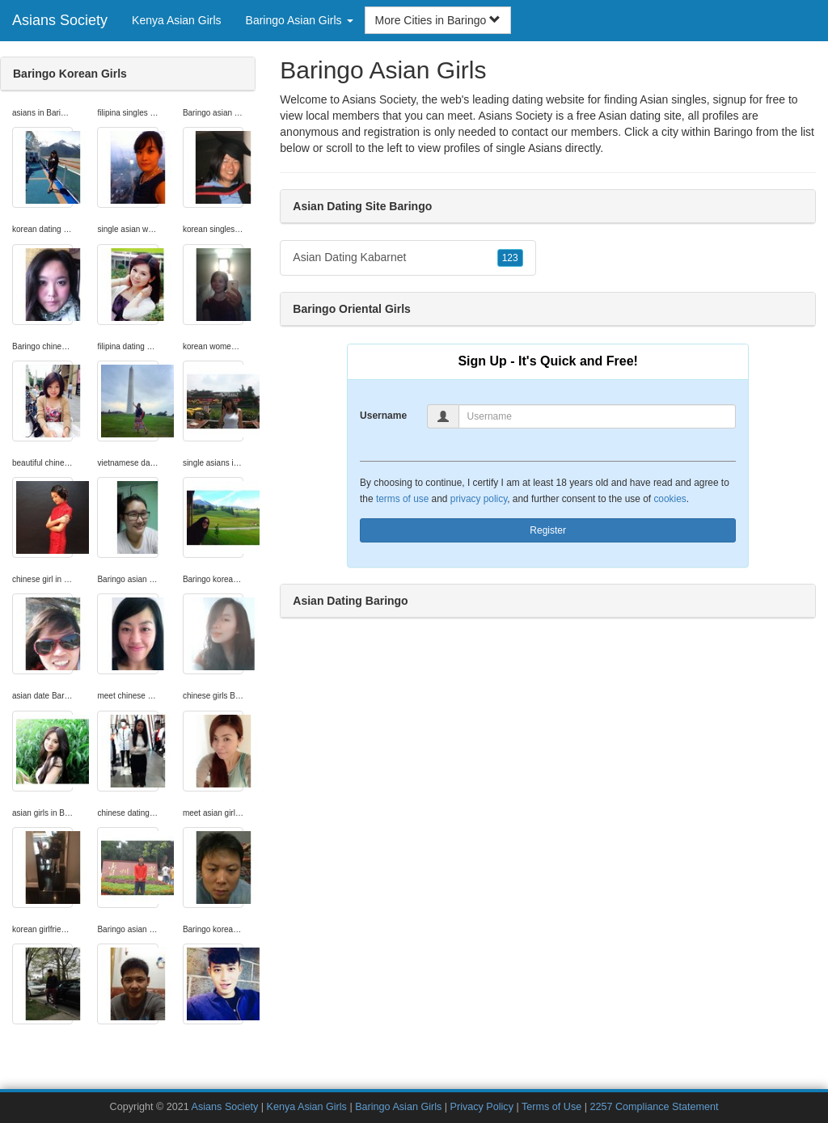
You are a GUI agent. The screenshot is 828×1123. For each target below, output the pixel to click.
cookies (669, 499)
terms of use (402, 499)
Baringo (732, 131)
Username (383, 415)
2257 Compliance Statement (653, 1106)
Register (548, 530)
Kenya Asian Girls (177, 20)
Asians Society (60, 20)
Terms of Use (551, 1106)
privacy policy (478, 499)
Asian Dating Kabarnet (407, 258)
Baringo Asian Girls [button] (299, 20)
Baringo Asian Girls (398, 1106)
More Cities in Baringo (438, 20)
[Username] (597, 416)
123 (510, 258)
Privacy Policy (481, 1106)
